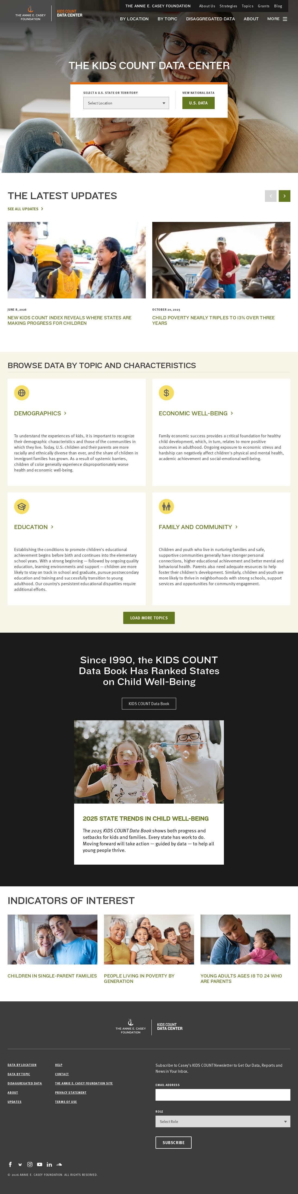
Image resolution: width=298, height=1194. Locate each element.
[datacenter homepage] (70, 13)
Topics (247, 6)
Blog (278, 6)
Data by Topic (19, 1074)
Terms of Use (66, 1102)
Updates (14, 1102)
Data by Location (22, 1065)
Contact (62, 1074)
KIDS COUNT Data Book (149, 703)
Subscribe (174, 1142)
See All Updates (23, 208)
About (251, 18)
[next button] (284, 196)
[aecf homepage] (30, 13)
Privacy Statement (71, 1092)
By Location (134, 18)
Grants (264, 6)
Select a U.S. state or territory (110, 93)
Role (159, 1111)
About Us (207, 6)
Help (58, 1065)
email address (168, 1085)
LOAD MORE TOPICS (149, 618)
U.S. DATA (198, 103)
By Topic (167, 18)
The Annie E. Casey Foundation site (84, 1083)
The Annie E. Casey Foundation (158, 6)
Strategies (228, 6)
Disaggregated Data (210, 18)
